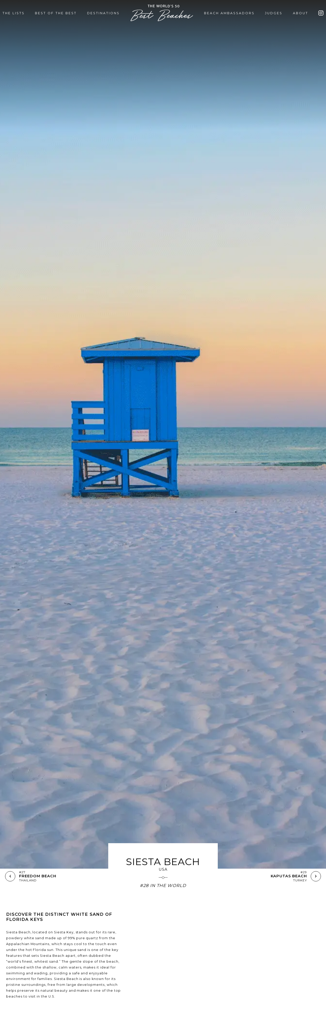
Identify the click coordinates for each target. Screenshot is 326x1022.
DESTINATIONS (103, 13)
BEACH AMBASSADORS (229, 13)
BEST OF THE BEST (56, 13)
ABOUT (300, 13)
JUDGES (273, 13)
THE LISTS (14, 13)
